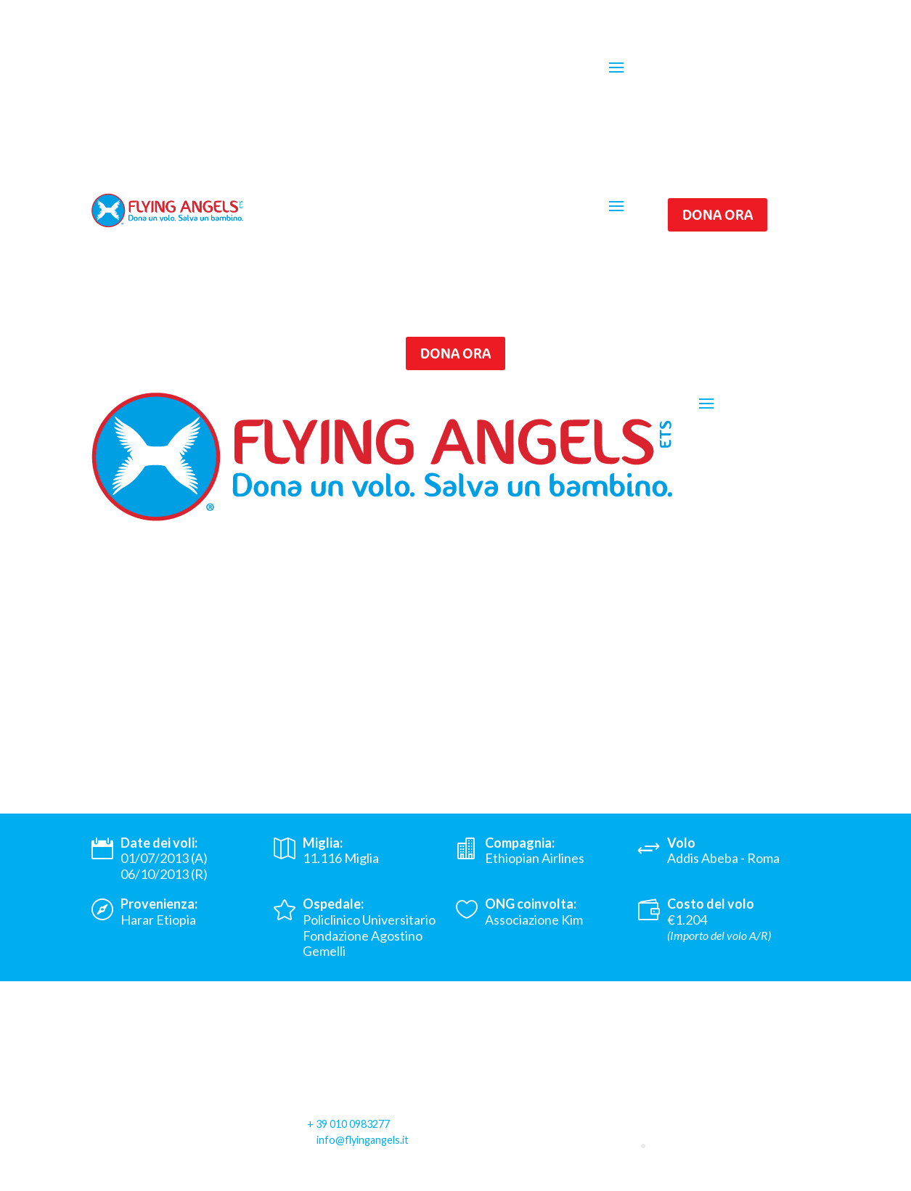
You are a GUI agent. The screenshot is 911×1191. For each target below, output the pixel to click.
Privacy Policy (130, 1182)
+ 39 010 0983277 (348, 1124)
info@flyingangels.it (362, 1140)
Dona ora (717, 214)
